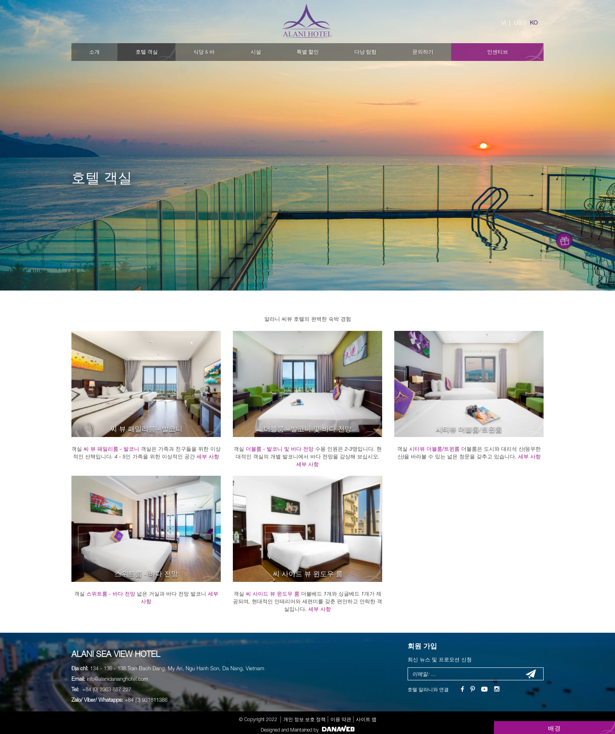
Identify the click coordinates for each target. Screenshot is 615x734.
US (518, 23)
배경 (554, 728)
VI (504, 23)
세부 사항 (208, 457)
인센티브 (497, 52)
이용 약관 (341, 719)
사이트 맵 (366, 719)
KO (534, 23)
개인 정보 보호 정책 (304, 719)
